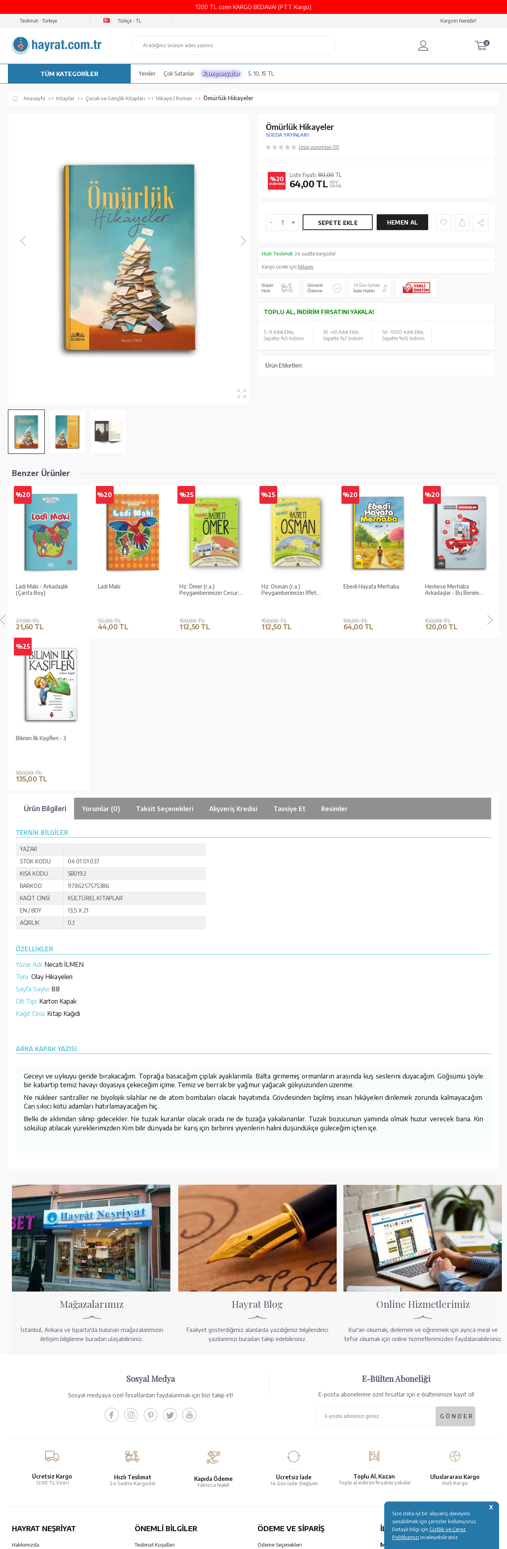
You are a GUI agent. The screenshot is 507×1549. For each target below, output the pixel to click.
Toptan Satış (26, 1401)
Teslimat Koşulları (155, 1381)
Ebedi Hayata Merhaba (289, 586)
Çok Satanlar (179, 73)
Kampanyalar (221, 73)
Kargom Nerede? (458, 21)
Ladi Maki (27, 586)
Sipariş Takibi (272, 1428)
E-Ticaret (232, 1539)
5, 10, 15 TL (261, 73)
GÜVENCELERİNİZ (174, 1479)
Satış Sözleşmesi (154, 1401)
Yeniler (147, 73)
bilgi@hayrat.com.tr (403, 1438)
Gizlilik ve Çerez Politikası (164, 1422)
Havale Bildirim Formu (282, 1401)
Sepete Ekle (338, 222)
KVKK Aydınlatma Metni (162, 1432)
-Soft (214, 1539)
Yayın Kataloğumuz (33, 1432)
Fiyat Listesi (25, 1442)
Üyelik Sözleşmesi (155, 1411)
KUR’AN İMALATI (47, 1479)
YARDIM (280, 1479)
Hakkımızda (25, 1381)
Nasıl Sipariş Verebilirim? (285, 1448)
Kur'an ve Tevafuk (32, 1422)
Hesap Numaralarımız (282, 1391)
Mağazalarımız (29, 1391)
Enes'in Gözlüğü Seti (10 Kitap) (454, 589)
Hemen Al (402, 222)
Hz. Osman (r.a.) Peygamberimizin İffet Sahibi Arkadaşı (206, 590)
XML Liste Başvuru (33, 1411)
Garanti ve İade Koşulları (163, 1391)
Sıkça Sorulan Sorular (159, 1442)
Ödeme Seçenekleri (279, 1381)
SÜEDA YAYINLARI (287, 135)
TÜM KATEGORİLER (69, 73)
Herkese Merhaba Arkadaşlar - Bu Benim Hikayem (370, 590)
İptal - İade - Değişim (281, 1438)
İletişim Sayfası (397, 1448)
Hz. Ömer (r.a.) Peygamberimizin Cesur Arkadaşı (127, 590)
